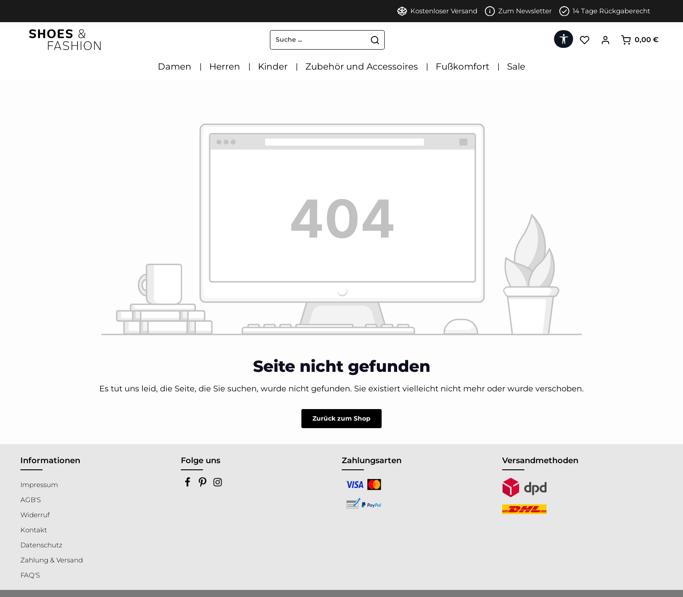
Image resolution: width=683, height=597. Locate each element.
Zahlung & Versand (51, 560)
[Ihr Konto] (605, 39)
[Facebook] (188, 484)
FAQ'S (30, 575)
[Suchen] (375, 40)
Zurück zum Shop (341, 418)
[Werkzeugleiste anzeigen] (563, 39)
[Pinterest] (203, 484)
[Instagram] (217, 484)
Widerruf (35, 515)
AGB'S (30, 500)
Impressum (39, 484)
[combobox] (318, 40)
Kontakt (33, 530)
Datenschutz (41, 545)
